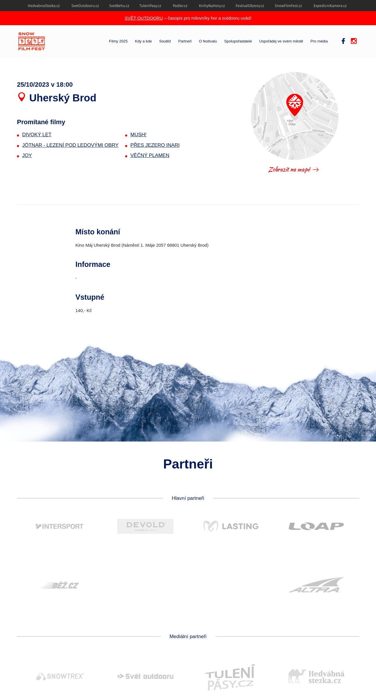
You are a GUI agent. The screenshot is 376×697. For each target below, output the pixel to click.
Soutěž (165, 41)
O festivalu (208, 41)
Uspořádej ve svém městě (281, 41)
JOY (27, 155)
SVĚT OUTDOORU (144, 18)
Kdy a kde (143, 41)
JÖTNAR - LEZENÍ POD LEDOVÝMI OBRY (70, 145)
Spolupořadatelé (238, 41)
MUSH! (138, 134)
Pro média (319, 41)
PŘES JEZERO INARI (155, 145)
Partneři (185, 41)
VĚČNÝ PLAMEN (149, 155)
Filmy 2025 (118, 41)
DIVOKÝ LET (36, 134)
